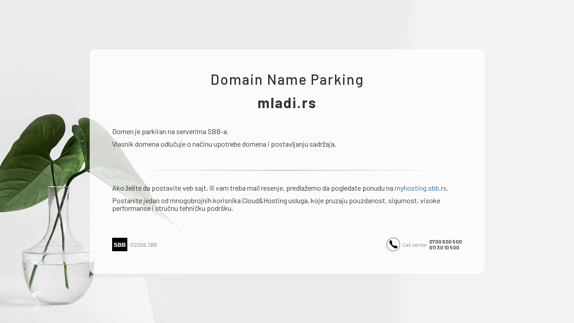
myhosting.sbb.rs (421, 187)
